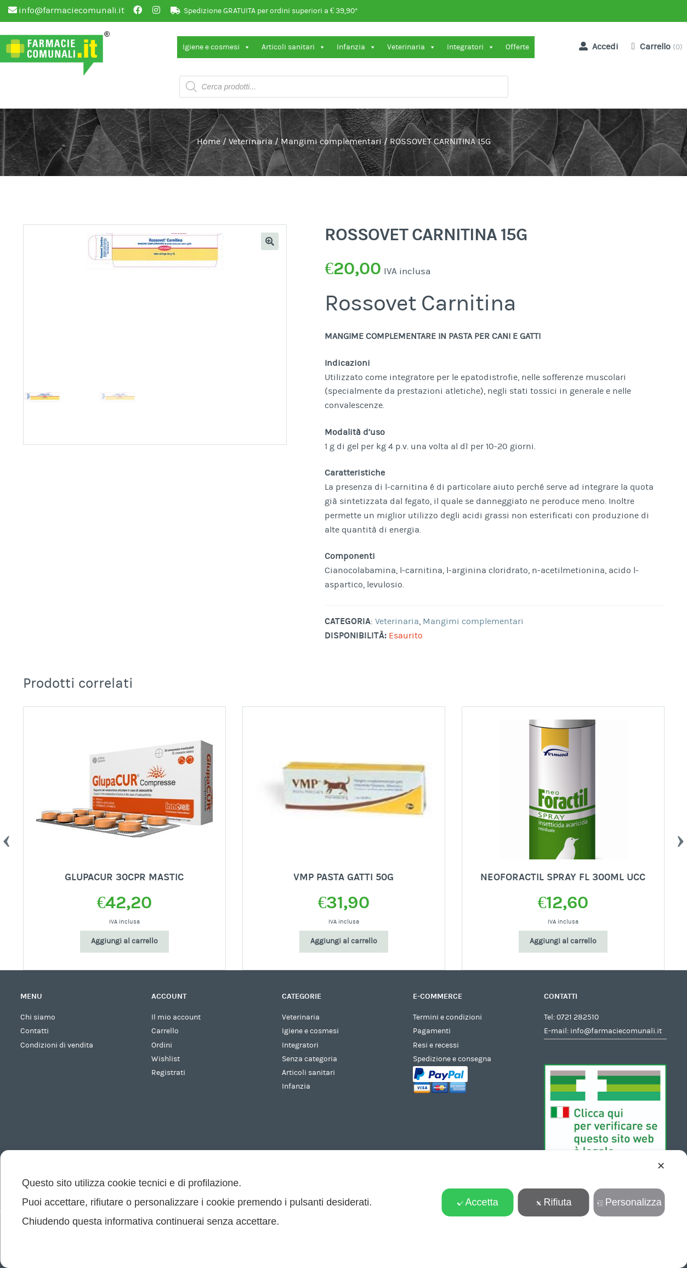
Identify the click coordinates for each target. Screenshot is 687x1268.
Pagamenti (432, 1031)
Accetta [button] (477, 1202)
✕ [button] (661, 1166)
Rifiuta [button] (553, 1202)
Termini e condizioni (447, 1017)
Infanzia (356, 47)
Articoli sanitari (294, 47)
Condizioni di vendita (56, 1045)
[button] (270, 241)
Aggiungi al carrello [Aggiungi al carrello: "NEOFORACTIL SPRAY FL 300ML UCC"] (563, 941)
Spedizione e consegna (452, 1059)
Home (208, 141)
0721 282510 (578, 1017)
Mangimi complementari (331, 141)
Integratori (471, 47)
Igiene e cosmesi (217, 47)
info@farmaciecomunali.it (616, 1031)
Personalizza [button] (629, 1202)
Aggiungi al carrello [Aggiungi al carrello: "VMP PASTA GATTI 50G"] (343, 941)
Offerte (517, 47)
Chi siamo (37, 1017)
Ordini (161, 1045)
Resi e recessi (436, 1045)
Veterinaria (411, 47)
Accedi (596, 46)
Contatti (34, 1031)
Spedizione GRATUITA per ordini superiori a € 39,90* (271, 11)
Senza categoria (309, 1059)
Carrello (165, 1031)
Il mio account (176, 1017)
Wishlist (165, 1059)
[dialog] (343, 1209)
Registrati (168, 1072)
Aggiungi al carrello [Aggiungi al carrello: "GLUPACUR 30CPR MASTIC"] (124, 941)
